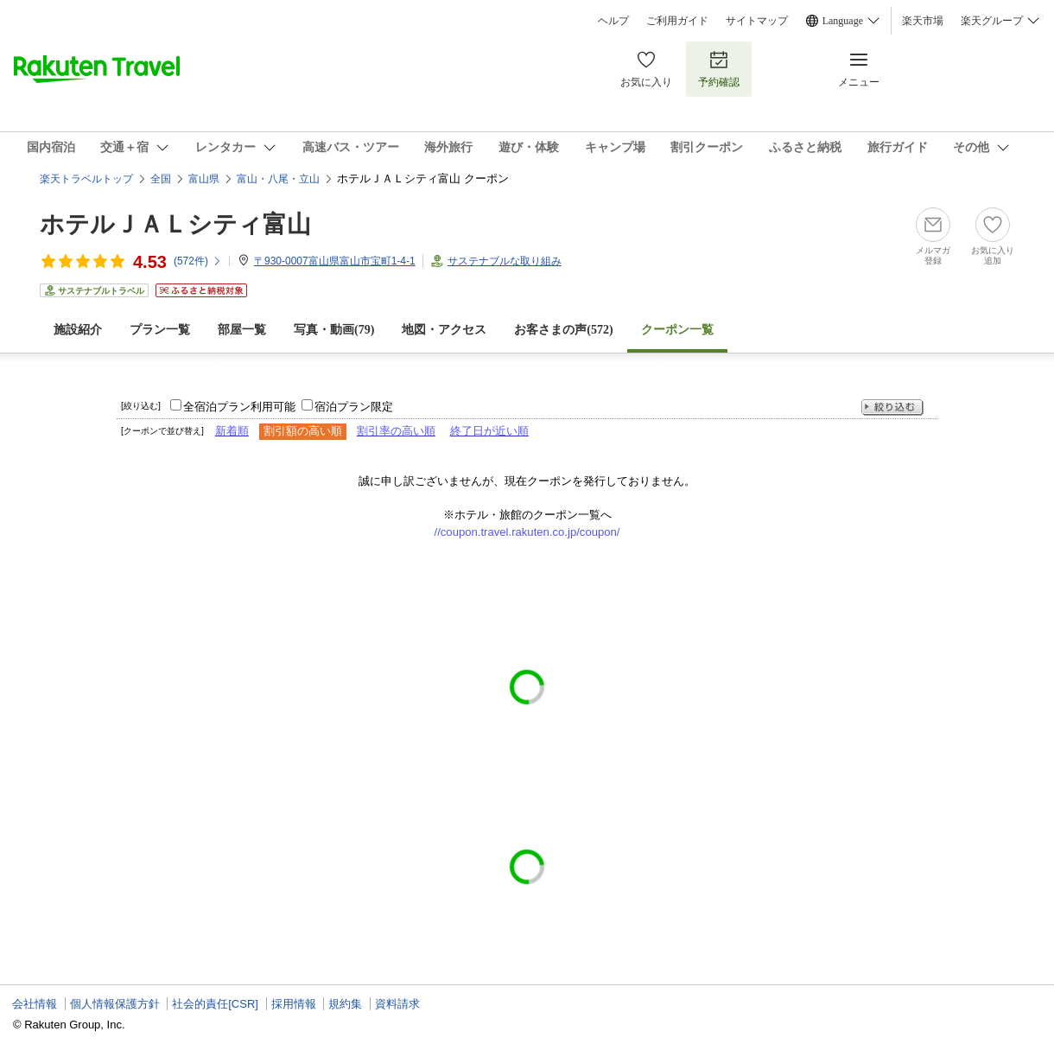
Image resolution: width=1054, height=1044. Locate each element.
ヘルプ (613, 21)
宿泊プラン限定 (353, 406)
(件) (198, 261)
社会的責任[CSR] (215, 1003)
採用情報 (293, 1003)
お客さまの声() (563, 329)
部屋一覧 (242, 329)
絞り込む (892, 407)
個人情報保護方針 (115, 1003)
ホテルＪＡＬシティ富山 (175, 224)
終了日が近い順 (489, 430)
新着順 (232, 430)
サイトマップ (757, 21)
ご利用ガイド (677, 21)
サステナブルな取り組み (505, 261)
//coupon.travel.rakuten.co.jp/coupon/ (527, 531)
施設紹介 (78, 329)
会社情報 (34, 1003)
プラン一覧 (160, 329)
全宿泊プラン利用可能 (239, 406)
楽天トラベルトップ (86, 179)
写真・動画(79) (334, 329)
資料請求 (397, 1003)
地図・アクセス (444, 329)
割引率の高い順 (396, 430)
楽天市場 (922, 21)
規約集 (345, 1003)
